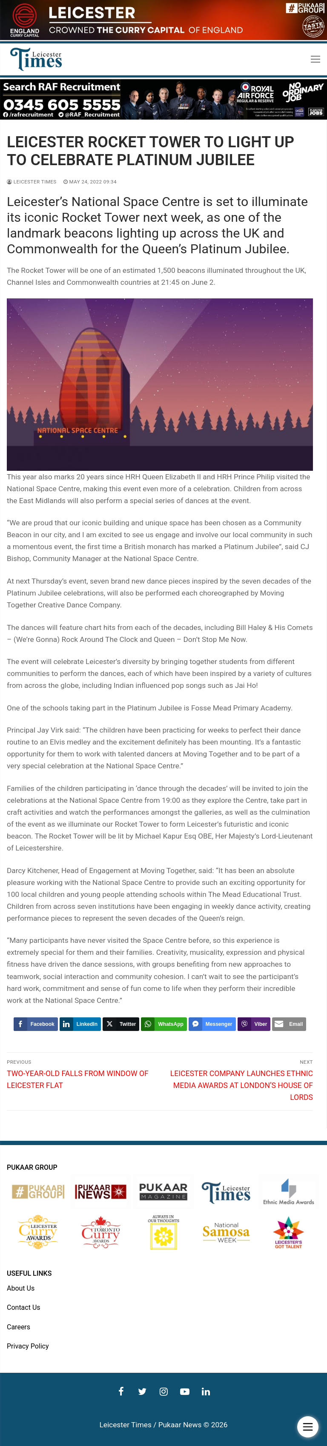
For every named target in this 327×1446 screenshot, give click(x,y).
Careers (18, 1327)
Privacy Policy (28, 1346)
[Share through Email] (289, 1024)
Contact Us (23, 1307)
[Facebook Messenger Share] (212, 1024)
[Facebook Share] (36, 1024)
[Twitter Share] (121, 1024)
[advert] (163, 38)
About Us (20, 1288)
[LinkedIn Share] (80, 1024)
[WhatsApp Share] (163, 1024)
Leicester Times (32, 182)
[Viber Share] (254, 1024)
